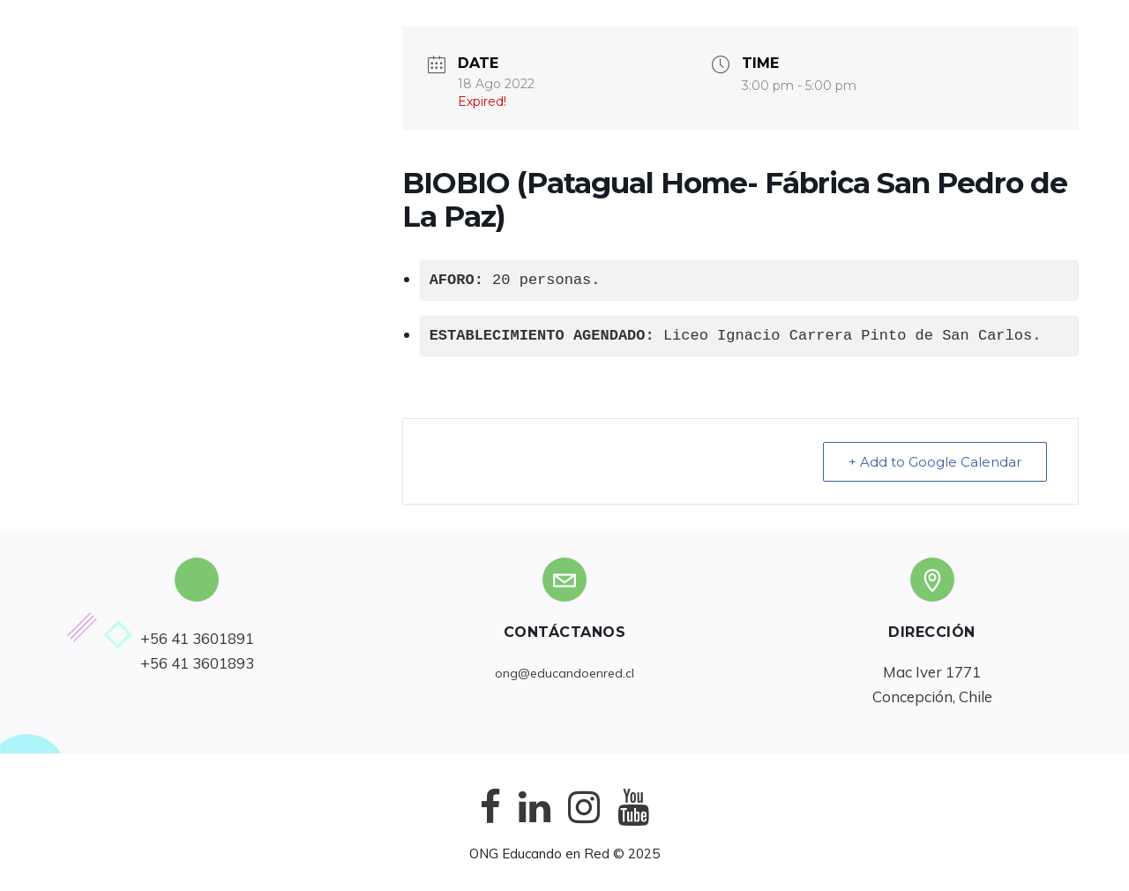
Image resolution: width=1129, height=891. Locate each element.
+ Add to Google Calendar (935, 461)
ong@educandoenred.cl (564, 673)
